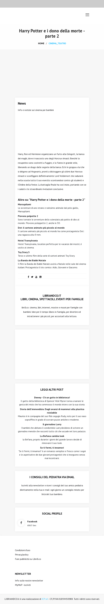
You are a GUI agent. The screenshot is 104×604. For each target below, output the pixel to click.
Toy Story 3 (24, 252)
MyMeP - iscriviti (23, 584)
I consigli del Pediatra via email (52, 477)
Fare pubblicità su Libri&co (28, 558)
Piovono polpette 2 (28, 216)
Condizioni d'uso (22, 550)
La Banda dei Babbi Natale (32, 260)
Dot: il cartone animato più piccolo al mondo (41, 227)
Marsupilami (24, 204)
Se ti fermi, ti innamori (52, 447)
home (41, 43)
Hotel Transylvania (28, 240)
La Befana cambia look (52, 436)
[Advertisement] (52, 71)
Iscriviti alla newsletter (32, 485)
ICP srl (45, 598)
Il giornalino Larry (52, 424)
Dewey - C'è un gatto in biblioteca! (52, 397)
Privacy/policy (21, 554)
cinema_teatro (57, 43)
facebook (32, 521)
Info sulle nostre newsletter (29, 580)
